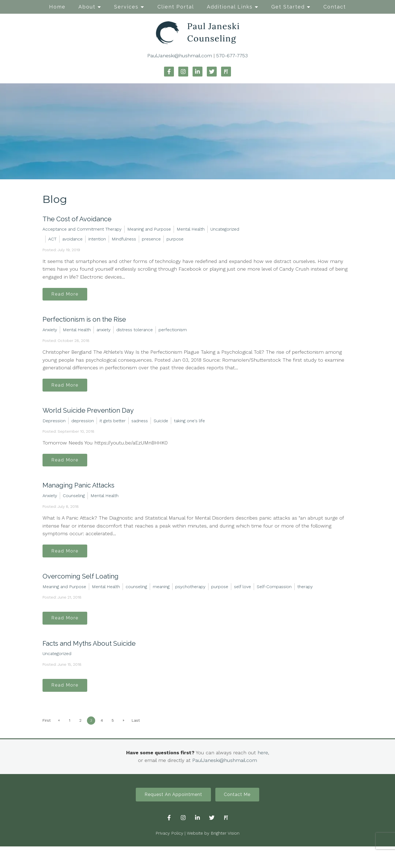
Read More (66, 294)
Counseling (74, 498)
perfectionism (173, 330)
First (47, 726)
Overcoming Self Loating (81, 580)
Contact (334, 7)
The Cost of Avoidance (77, 219)
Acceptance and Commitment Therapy (82, 229)
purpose (175, 239)
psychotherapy (190, 590)
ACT (52, 239)
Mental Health (191, 229)
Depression (54, 422)
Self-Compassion (274, 590)
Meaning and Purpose (149, 229)
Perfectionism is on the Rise (84, 320)
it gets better (113, 422)
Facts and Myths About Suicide (89, 648)
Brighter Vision (225, 839)
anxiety (104, 330)
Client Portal (175, 7)
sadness (139, 422)
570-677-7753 (232, 55)
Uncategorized (224, 229)
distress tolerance (134, 330)
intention (97, 239)
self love (242, 590)
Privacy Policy (169, 839)
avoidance (72, 239)
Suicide (161, 422)
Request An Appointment (172, 800)
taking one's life (189, 422)
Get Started (288, 7)
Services (126, 7)
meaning (161, 590)
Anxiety (50, 330)
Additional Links (230, 7)
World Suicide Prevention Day (88, 412)
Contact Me (238, 800)
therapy (305, 590)
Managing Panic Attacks (78, 488)
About (86, 7)
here (263, 758)
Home (57, 7)
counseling (136, 590)
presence (151, 239)
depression (82, 422)
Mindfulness (124, 239)
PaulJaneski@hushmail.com (179, 55)
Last (141, 726)
